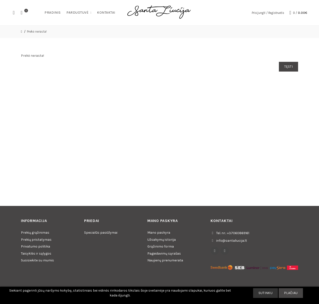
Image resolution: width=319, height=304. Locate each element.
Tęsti (288, 66)
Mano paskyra (158, 232)
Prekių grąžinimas (35, 232)
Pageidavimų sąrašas (164, 253)
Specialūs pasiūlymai (100, 232)
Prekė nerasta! (37, 31)
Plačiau (291, 293)
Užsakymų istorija (161, 240)
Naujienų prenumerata (165, 260)
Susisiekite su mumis (37, 260)
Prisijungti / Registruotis (268, 13)
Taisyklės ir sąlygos (36, 253)
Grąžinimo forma (160, 246)
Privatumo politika (35, 246)
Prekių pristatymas (36, 240)
